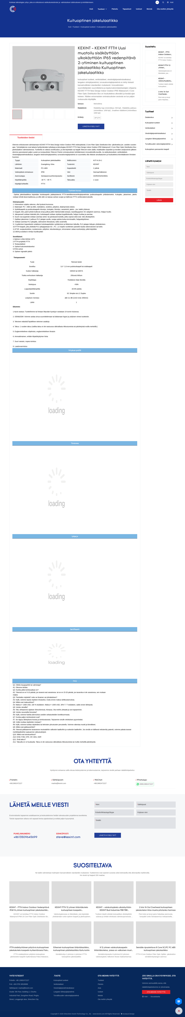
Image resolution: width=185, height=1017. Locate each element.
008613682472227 (145, 784)
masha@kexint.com (59, 783)
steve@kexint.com (68, 837)
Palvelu (115, 9)
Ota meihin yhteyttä (165, 9)
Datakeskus (149, 117)
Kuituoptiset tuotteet (88, 27)
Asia (99, 988)
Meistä (149, 9)
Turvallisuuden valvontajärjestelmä (157, 144)
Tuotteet (101, 9)
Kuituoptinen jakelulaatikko (107, 27)
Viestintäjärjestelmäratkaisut (155, 133)
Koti (91, 9)
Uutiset (139, 9)
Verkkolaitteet (150, 128)
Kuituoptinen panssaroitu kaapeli (157, 149)
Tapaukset (127, 9)
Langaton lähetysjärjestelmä (155, 139)
